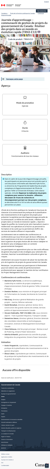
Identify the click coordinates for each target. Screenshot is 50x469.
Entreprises (4, 408)
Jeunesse (3, 448)
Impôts (3, 416)
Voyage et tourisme (6, 405)
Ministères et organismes (8, 391)
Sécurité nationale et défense (9, 422)
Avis (2, 462)
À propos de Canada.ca (7, 460)
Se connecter (41, 11)
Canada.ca (4, 13)
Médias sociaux (5, 454)
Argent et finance (5, 436)
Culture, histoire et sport (7, 425)
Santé (2, 414)
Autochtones (4, 442)
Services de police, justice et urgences (11, 428)
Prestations (4, 411)
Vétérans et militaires (7, 445)
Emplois (3, 399)
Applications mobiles (6, 457)
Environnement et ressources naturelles (11, 419)
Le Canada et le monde (7, 433)
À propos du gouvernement (8, 394)
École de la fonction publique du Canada (22, 13)
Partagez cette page (14, 79)
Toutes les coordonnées (7, 388)
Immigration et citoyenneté (8, 402)
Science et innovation (7, 439)
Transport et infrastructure (8, 431)
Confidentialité (5, 465)
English (46, 2)
